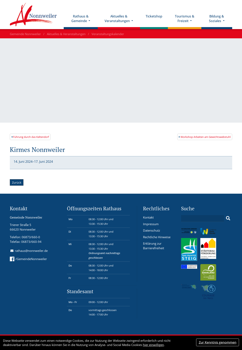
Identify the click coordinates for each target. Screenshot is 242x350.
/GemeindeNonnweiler (28, 259)
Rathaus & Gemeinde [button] (80, 18)
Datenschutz (151, 230)
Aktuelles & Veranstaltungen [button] (118, 18)
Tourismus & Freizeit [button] (184, 18)
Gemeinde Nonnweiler (26, 34)
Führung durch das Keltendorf (30, 137)
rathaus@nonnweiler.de (31, 251)
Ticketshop (154, 16)
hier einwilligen (153, 345)
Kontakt (148, 217)
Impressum (151, 224)
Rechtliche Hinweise (156, 237)
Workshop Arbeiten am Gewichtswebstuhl (205, 137)
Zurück (16, 182)
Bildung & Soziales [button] (216, 18)
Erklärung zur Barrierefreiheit (153, 245)
